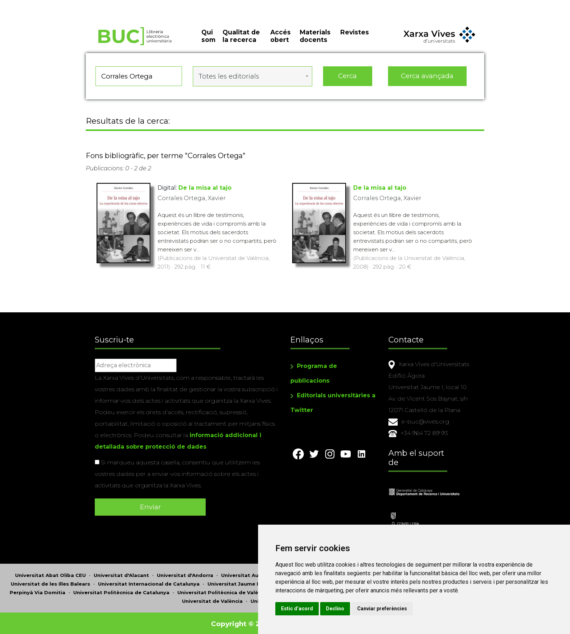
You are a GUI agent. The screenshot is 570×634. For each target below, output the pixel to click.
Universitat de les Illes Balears (50, 582)
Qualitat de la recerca (241, 39)
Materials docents (315, 39)
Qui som (208, 39)
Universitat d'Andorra (185, 574)
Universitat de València (212, 599)
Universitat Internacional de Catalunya (149, 582)
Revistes (354, 35)
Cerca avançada (427, 79)
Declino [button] (362, 608)
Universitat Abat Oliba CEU (50, 574)
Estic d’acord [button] (324, 608)
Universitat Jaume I (232, 582)
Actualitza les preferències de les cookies (65, 4)
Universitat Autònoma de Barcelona (268, 574)
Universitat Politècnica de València (223, 591)
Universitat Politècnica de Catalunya (121, 591)
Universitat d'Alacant (121, 574)
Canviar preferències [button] (409, 608)
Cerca (347, 79)
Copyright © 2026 (243, 622)
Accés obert (280, 39)
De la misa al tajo (205, 189)
